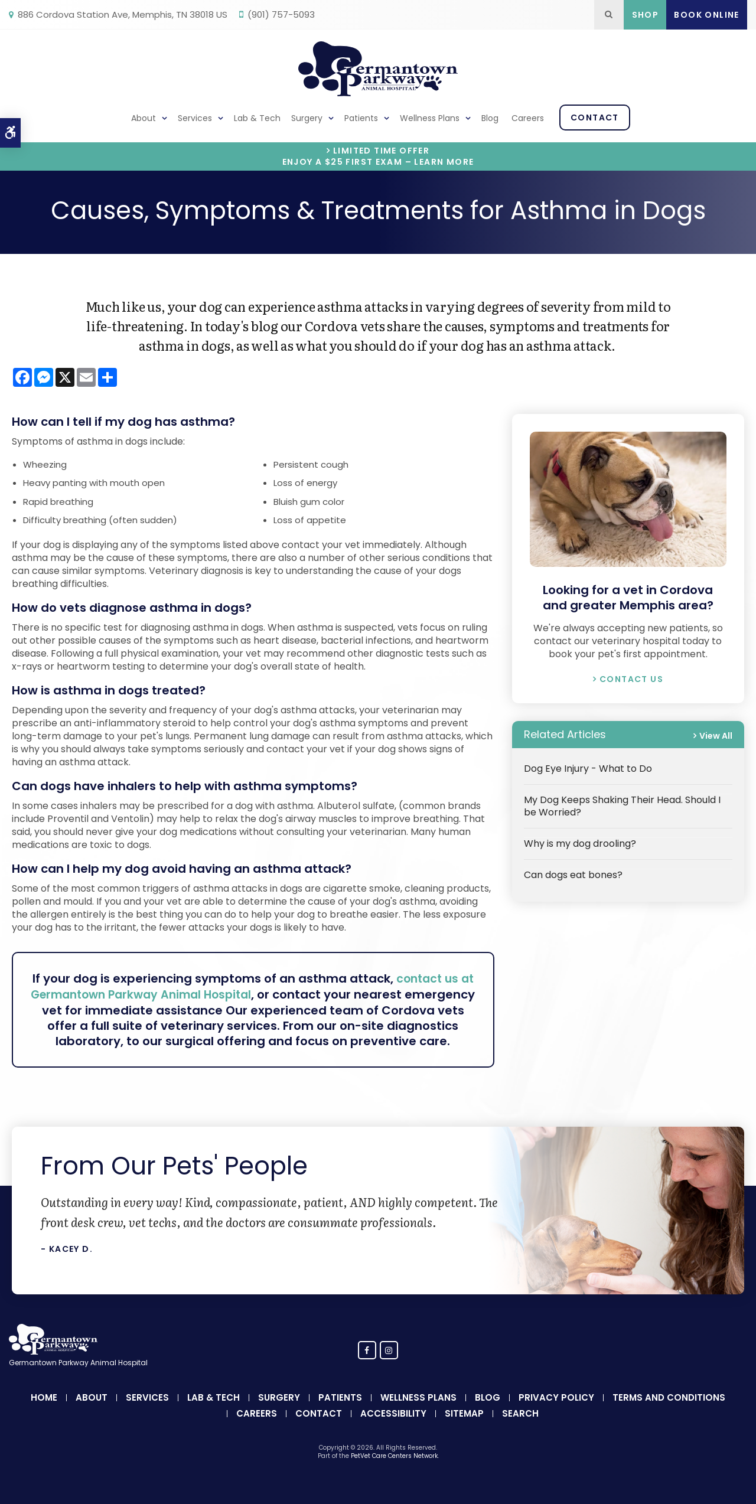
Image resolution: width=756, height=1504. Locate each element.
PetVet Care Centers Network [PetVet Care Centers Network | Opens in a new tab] (394, 1470)
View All (715, 736)
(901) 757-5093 (281, 14)
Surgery (306, 118)
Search (520, 1428)
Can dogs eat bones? (573, 875)
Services (195, 118)
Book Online (706, 15)
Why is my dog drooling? (580, 843)
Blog (489, 118)
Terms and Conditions (668, 1412)
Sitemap (464, 1428)
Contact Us (631, 679)
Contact (595, 117)
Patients (361, 118)
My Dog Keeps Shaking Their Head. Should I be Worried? (622, 806)
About (143, 118)
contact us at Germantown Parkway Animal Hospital (260, 986)
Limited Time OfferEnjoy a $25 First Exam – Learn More (378, 156)
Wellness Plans (430, 118)
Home (44, 1412)
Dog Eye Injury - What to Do (588, 768)
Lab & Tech (257, 118)
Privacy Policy (556, 1412)
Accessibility (393, 1428)
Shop (645, 15)
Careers (527, 118)
